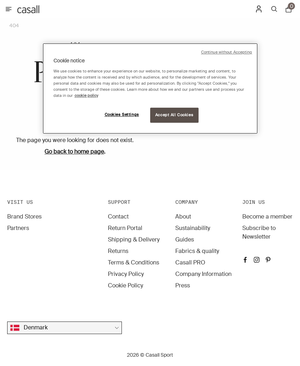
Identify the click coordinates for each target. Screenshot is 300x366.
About (183, 216)
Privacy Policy (126, 274)
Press (182, 285)
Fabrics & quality (197, 251)
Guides (184, 239)
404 (14, 25)
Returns (118, 251)
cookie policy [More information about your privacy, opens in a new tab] (86, 95)
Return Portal (125, 228)
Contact (118, 216)
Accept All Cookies (174, 115)
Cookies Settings (122, 114)
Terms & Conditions (133, 262)
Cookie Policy (125, 285)
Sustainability (192, 228)
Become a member (267, 216)
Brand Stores (24, 216)
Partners (18, 228)
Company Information (203, 274)
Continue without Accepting (226, 52)
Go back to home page (74, 151)
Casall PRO (190, 262)
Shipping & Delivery (133, 239)
